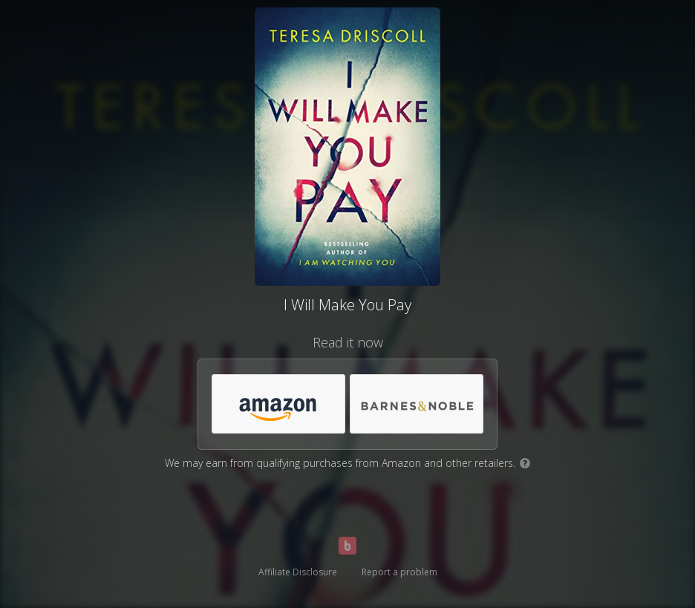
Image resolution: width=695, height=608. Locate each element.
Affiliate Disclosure (297, 572)
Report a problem (399, 572)
